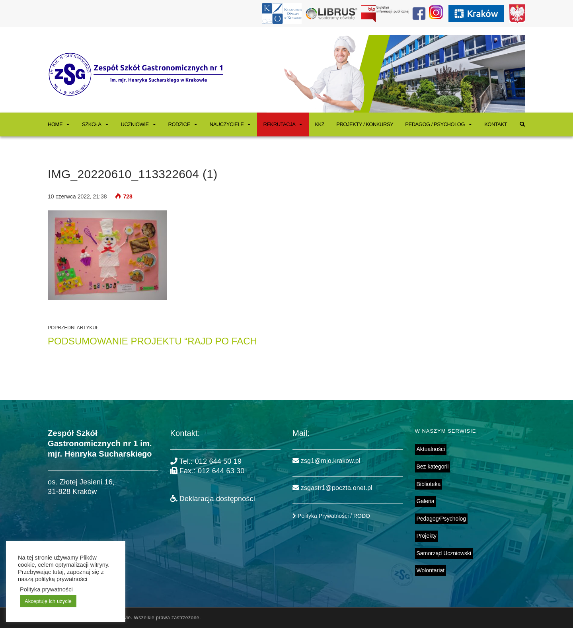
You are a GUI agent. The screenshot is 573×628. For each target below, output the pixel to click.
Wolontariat (431, 570)
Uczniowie (135, 124)
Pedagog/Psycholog (441, 518)
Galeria (426, 501)
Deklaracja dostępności (212, 499)
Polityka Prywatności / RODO (331, 516)
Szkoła (91, 124)
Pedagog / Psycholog (435, 124)
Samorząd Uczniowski (444, 553)
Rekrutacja (279, 124)
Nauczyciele (227, 124)
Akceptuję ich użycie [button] (48, 601)
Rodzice (179, 124)
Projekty (427, 536)
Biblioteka (429, 484)
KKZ (319, 124)
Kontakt (495, 124)
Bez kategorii (433, 466)
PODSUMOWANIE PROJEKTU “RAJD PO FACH (152, 341)
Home (55, 124)
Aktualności (431, 449)
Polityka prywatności (46, 589)
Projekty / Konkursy (364, 124)
